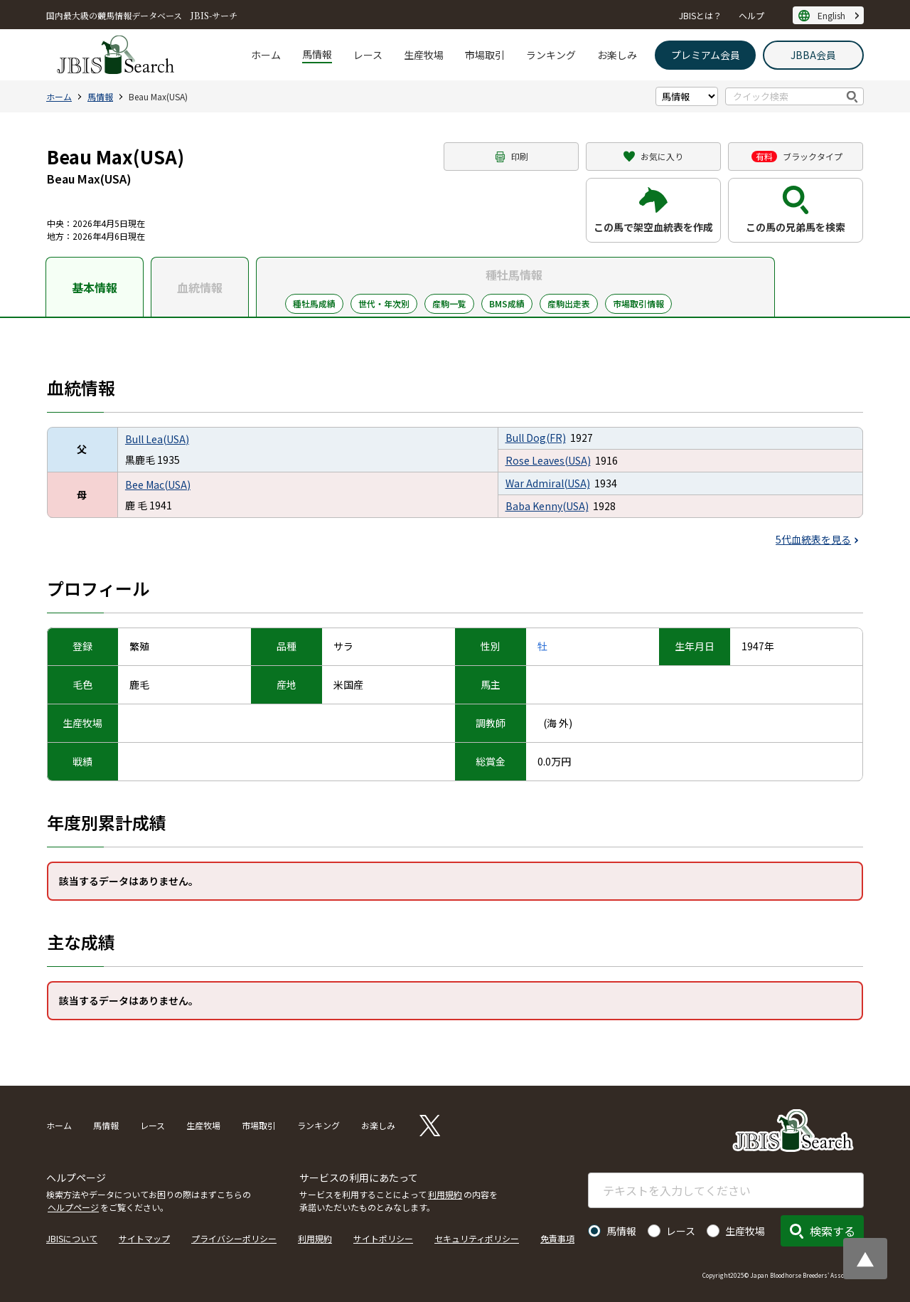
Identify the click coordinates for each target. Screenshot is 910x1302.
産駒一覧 (449, 303)
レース (367, 55)
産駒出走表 (568, 303)
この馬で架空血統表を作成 (653, 227)
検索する (832, 1230)
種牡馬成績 (314, 303)
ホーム (266, 55)
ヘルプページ (73, 1207)
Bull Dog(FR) (535, 437)
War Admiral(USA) (547, 483)
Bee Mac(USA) (158, 484)
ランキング (551, 55)
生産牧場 (424, 55)
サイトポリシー (383, 1238)
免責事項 (557, 1238)
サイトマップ (144, 1238)
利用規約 (445, 1194)
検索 (852, 96)
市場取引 (485, 55)
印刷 (519, 156)
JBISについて (71, 1238)
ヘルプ (751, 15)
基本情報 (94, 287)
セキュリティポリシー (476, 1238)
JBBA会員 (813, 55)
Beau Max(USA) (158, 96)
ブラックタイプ (796, 156)
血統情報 (200, 287)
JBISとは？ (700, 15)
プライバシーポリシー (234, 1238)
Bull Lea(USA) (157, 439)
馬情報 (317, 54)
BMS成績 (507, 303)
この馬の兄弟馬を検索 (795, 227)
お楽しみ (617, 55)
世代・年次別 (384, 303)
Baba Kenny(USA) (547, 506)
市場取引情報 (638, 303)
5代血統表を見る (813, 539)
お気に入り (662, 156)
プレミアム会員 (705, 55)
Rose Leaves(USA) (548, 460)
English (831, 15)
